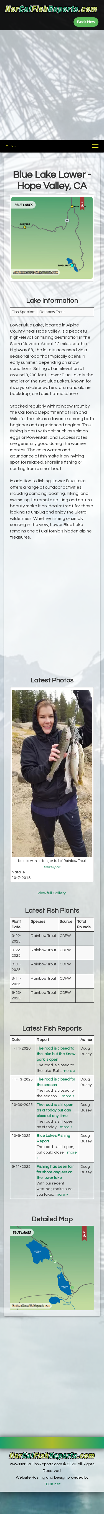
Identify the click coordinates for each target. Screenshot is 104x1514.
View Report (52, 867)
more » (69, 1071)
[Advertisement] (52, 85)
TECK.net (52, 1484)
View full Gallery (52, 893)
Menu (11, 146)
